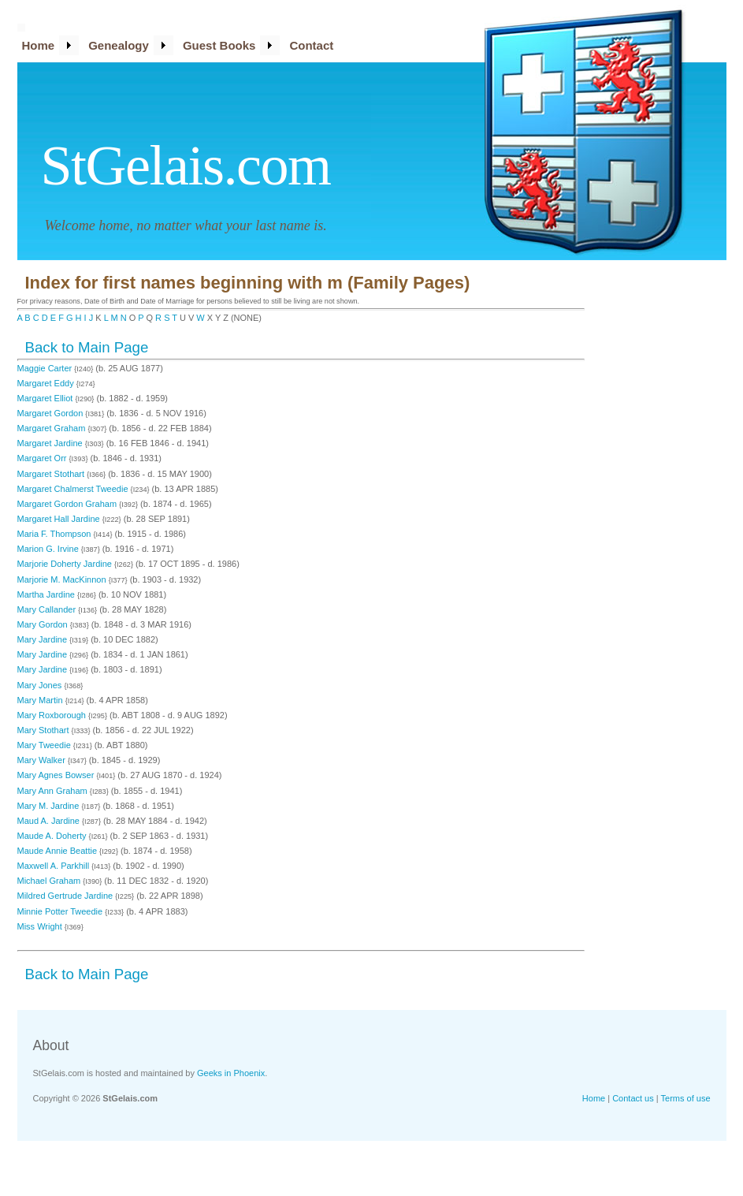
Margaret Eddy (46, 383)
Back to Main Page (87, 347)
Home (38, 45)
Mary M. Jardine (49, 805)
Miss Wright (41, 926)
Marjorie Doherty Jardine (66, 563)
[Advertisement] (663, 516)
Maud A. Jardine (50, 820)
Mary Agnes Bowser (57, 775)
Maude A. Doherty (53, 835)
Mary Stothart (44, 730)
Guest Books (219, 45)
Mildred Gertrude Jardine (66, 895)
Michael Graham (50, 880)
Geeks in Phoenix (231, 1073)
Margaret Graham (52, 428)
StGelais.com (186, 165)
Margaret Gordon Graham (68, 504)
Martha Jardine (47, 594)
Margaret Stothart (52, 474)
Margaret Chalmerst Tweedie (74, 489)
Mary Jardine (43, 639)
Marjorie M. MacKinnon (63, 579)
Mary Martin (41, 700)
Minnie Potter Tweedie (61, 911)
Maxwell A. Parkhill (54, 865)
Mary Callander (48, 609)
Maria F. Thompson (55, 533)
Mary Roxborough (53, 715)
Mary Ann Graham (53, 790)
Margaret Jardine (51, 443)
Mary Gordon (43, 624)
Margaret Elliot (46, 398)
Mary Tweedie (45, 745)
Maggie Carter (46, 368)
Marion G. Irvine (49, 548)
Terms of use (686, 1098)
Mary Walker (42, 760)
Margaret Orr (43, 458)
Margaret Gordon (51, 413)
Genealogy (118, 45)
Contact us (633, 1098)
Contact (311, 45)
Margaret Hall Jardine (59, 518)
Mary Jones (41, 685)
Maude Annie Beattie (58, 850)
